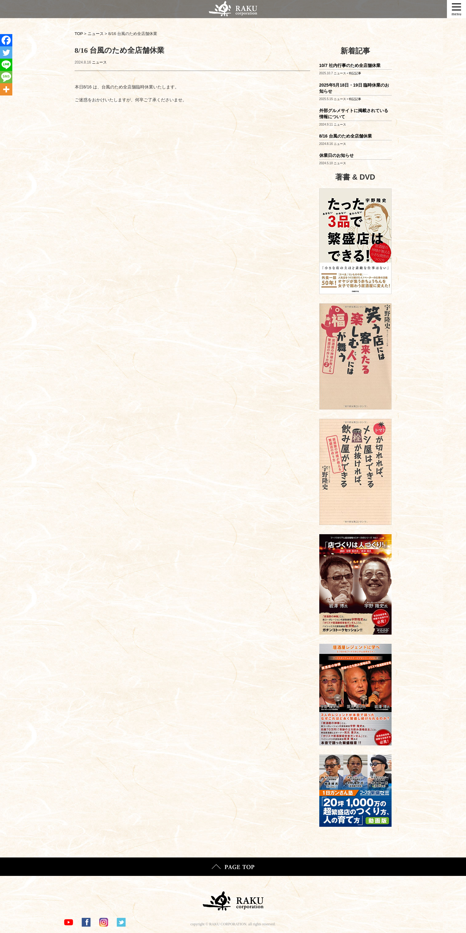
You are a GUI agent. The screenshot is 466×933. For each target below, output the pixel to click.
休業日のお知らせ (336, 155)
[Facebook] (6, 40)
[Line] (6, 65)
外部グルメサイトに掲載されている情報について (353, 113)
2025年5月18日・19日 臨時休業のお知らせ (354, 88)
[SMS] (6, 77)
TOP (79, 33)
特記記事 (355, 73)
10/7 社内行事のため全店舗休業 (349, 65)
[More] (6, 89)
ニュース (99, 62)
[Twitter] (6, 52)
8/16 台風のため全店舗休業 (345, 136)
